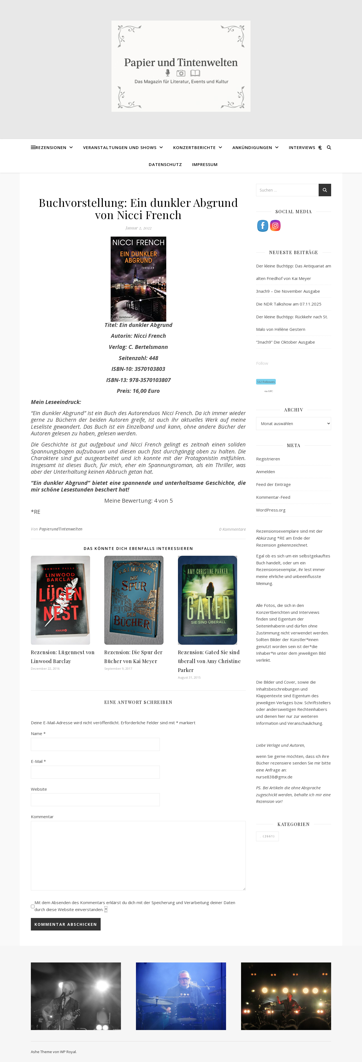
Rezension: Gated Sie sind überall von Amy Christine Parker (209, 661)
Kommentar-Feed (273, 497)
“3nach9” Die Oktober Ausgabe (285, 342)
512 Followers (266, 381)
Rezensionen (51, 147)
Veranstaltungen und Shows (120, 147)
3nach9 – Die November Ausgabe (288, 291)
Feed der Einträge (273, 484)
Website (39, 789)
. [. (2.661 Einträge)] (267, 836)
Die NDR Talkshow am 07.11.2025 (288, 304)
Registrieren (268, 458)
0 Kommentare (232, 529)
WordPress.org (271, 510)
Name (38, 733)
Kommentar (42, 816)
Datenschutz (165, 164)
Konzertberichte (194, 147)
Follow (262, 363)
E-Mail (38, 761)
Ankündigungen (252, 147)
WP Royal (68, 1051)
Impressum (205, 164)
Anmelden (265, 471)
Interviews (302, 147)
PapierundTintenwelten (61, 529)
